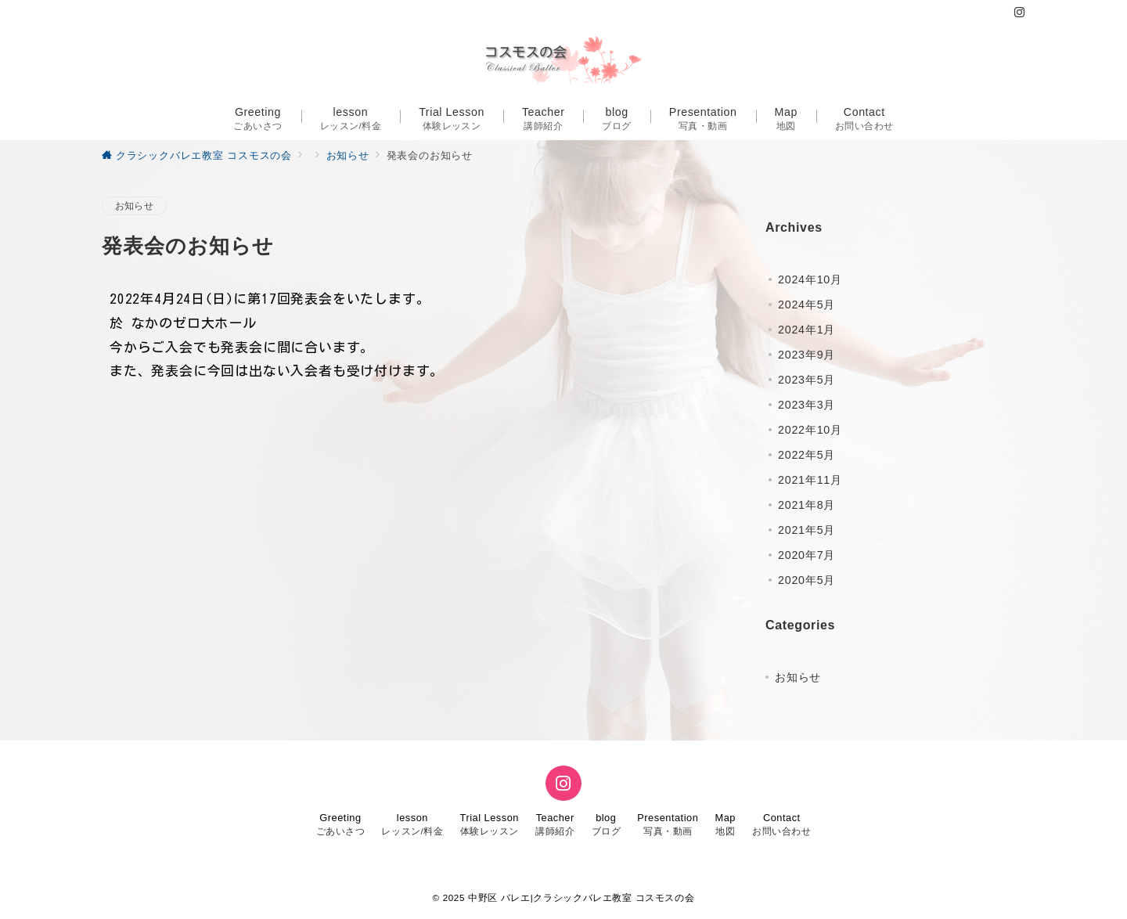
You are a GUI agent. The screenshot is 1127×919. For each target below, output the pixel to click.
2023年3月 (806, 404)
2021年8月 (806, 505)
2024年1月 (806, 329)
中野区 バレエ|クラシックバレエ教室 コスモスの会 (581, 897)
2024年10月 (810, 279)
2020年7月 (806, 555)
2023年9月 (806, 354)
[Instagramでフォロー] (1019, 13)
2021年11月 (810, 480)
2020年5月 (806, 580)
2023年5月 (806, 379)
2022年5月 (806, 455)
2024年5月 (806, 304)
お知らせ (134, 205)
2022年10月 (810, 429)
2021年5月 (806, 530)
